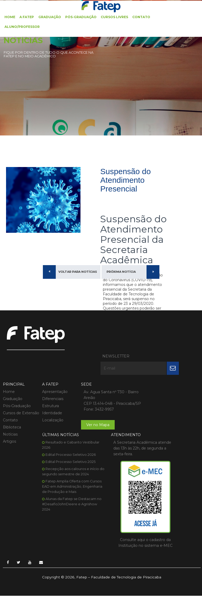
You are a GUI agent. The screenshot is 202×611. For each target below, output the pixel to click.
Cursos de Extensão (12, 393)
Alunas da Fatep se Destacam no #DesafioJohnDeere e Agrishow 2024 (162, 436)
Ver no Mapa (90, 408)
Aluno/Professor (22, 26)
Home (9, 16)
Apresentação (51, 369)
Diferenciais (48, 376)
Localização (48, 398)
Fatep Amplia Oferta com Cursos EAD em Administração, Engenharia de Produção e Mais (162, 419)
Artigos (9, 424)
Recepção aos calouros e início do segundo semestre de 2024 (161, 401)
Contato (141, 16)
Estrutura (46, 383)
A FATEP (26, 16)
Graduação (49, 16)
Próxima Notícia (121, 274)
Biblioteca (12, 410)
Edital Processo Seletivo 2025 (163, 389)
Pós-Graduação (80, 16)
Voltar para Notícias (77, 274)
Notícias (10, 417)
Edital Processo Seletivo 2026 (163, 382)
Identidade (48, 390)
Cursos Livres (114, 16)
